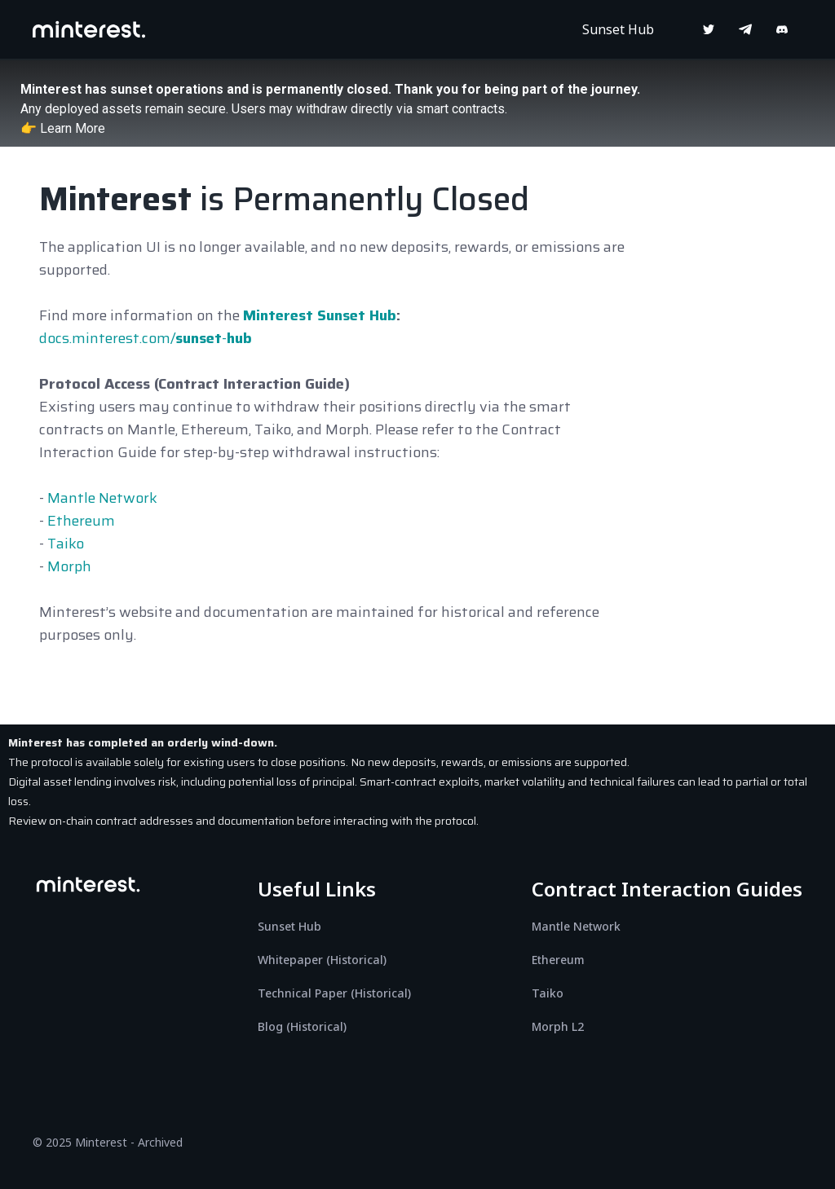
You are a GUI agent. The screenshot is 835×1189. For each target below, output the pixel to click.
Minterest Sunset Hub (319, 315)
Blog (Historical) (302, 1026)
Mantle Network (102, 498)
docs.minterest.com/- (145, 338)
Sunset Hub (618, 29)
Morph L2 (558, 1026)
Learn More (72, 128)
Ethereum (81, 520)
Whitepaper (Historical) (322, 959)
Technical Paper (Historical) (334, 993)
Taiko (65, 543)
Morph (69, 566)
